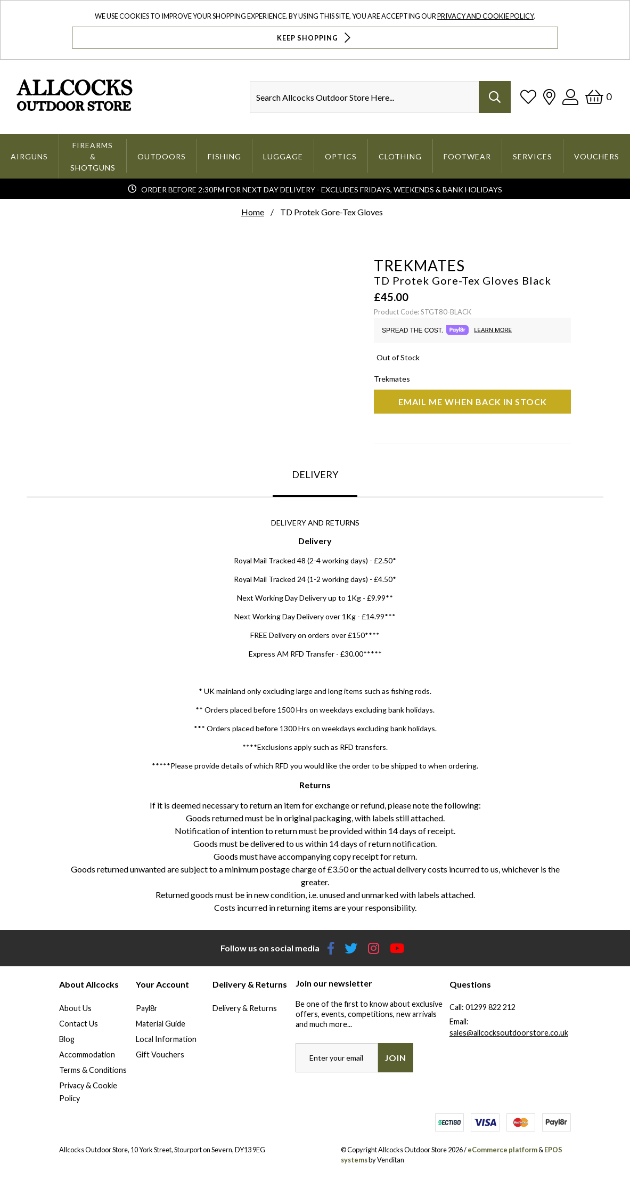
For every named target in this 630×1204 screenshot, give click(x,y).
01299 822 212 (490, 1007)
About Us (75, 1008)
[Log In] (570, 97)
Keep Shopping (315, 38)
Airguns (29, 156)
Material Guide (160, 1023)
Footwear (467, 156)
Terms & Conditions (93, 1069)
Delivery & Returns (244, 1008)
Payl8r (147, 1008)
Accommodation (87, 1054)
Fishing (224, 156)
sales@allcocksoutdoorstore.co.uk (508, 1032)
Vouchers (596, 156)
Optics (341, 156)
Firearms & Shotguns (93, 156)
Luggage (283, 156)
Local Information (166, 1039)
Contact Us (78, 1023)
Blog (67, 1039)
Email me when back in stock (472, 402)
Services (532, 156)
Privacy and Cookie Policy (485, 16)
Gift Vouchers (160, 1054)
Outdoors (161, 156)
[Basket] (598, 97)
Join (395, 1058)
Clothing (400, 156)
